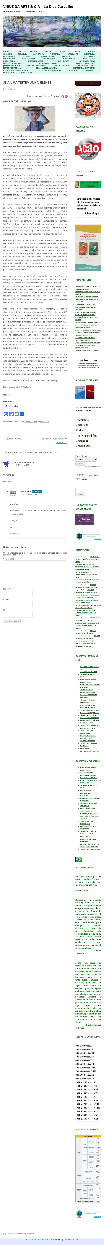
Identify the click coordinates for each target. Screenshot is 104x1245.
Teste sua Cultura (61, 61)
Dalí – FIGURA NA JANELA (88, 778)
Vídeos (48, 52)
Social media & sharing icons (39, 1239)
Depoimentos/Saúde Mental (16, 70)
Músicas (91, 52)
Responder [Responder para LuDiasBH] (14, 533)
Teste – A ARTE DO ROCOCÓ (89, 718)
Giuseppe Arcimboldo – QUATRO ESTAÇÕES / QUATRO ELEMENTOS (88, 738)
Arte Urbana (9, 56)
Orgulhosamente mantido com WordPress (19, 1233)
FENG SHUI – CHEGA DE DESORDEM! (87, 297)
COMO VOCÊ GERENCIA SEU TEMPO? (87, 343)
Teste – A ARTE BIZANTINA (89, 847)
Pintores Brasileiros (85, 63)
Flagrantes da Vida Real (47, 68)
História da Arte (35, 61)
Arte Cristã (38, 54)
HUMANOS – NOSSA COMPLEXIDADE (87, 333)
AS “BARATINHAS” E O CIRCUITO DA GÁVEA (86, 574)
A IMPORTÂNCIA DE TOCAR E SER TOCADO (85, 612)
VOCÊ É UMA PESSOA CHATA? (85, 315)
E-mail (7, 599)
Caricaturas (89, 54)
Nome (6, 589)
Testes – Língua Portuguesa (48, 70)
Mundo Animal (68, 59)
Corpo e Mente (48, 59)
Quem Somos (73, 70)
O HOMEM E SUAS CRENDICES (85, 338)
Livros (19, 52)
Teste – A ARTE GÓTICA (88, 831)
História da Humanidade (84, 68)
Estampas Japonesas (12, 68)
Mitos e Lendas (88, 59)
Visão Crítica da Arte (60, 66)
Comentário (9, 559)
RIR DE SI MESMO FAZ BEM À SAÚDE (87, 322)
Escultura (22, 54)
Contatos (90, 70)
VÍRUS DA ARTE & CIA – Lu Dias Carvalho (38, 6)
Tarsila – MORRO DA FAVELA (90, 710)
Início (6, 52)
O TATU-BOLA (85, 796)
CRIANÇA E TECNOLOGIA (83, 335)
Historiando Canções (48, 63)
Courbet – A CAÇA (12, 438)
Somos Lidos (9, 73)
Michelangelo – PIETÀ (87, 728)
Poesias (62, 52)
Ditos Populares (10, 61)
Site (5, 610)
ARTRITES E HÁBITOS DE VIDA (85, 345)
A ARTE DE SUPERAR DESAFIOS (85, 312)
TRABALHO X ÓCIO (81, 348)
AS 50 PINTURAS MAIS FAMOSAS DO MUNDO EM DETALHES (85, 643)
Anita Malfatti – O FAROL (88, 672)
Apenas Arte (27, 56)
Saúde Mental (9, 59)
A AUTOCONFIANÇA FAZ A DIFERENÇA (88, 330)
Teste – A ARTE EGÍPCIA (88, 715)
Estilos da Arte (88, 56)
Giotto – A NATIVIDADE (87, 808)
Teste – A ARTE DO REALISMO (90, 725)
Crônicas (7, 54)
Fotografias (72, 54)
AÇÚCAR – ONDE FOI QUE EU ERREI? (87, 350)
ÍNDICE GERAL (26, 73)
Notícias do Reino (87, 61)
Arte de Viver (68, 56)
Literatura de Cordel (85, 66)
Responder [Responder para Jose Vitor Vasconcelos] (7, 481)
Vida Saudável (28, 59)
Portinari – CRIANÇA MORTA (89, 713)
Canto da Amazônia (36, 66)
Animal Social (47, 56)
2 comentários (9, 89)
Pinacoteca (55, 54)
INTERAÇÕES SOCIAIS (82, 340)
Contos (33, 52)
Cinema (77, 52)
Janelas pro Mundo (12, 66)
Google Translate (95, 466)
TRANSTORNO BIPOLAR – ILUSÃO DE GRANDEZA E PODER (87, 559)
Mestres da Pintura (12, 63)
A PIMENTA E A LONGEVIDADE (85, 304)
